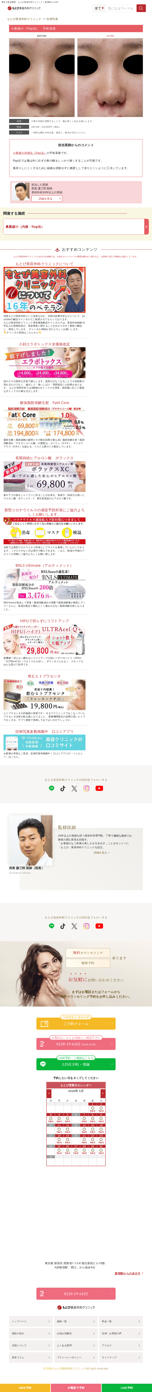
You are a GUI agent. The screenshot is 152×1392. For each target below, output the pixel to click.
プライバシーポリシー (69, 1357)
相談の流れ (18, 1333)
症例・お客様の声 (112, 1333)
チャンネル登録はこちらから (22, 332)
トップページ (19, 1321)
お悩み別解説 (64, 1333)
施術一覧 (62, 1321)
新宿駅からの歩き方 (128, 1273)
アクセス (107, 1345)
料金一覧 (107, 1321)
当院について (19, 1345)
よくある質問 (64, 1345)
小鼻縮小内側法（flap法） (30, 153)
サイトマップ (109, 1357)
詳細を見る (45, 198)
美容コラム (18, 1357)
